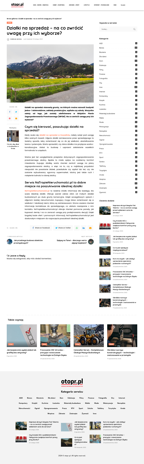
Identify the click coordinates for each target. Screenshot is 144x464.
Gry (100, 83)
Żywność (102, 192)
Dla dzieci (102, 57)
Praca (101, 149)
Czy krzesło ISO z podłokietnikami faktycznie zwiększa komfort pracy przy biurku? (43, 437)
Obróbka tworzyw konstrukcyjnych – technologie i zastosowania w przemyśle (121, 352)
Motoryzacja (104, 127)
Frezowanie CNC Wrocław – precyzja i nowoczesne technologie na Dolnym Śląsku (125, 274)
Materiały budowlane (107, 114)
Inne (9, 22)
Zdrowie (102, 184)
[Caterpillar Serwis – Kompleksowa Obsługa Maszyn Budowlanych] (105, 288)
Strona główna (12, 19)
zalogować (21, 258)
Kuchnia (102, 105)
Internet (102, 92)
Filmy (101, 70)
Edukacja (102, 65)
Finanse (102, 74)
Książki (102, 100)
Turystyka (103, 170)
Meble (101, 118)
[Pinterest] (9, 118)
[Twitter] (16, 112)
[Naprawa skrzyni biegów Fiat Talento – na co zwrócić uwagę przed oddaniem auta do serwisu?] (105, 210)
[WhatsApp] (77, 228)
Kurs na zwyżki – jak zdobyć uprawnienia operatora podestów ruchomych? (124, 261)
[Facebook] (9, 112)
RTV (100, 153)
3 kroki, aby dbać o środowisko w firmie (13, 146)
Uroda (101, 175)
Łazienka (102, 109)
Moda (101, 122)
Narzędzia (103, 131)
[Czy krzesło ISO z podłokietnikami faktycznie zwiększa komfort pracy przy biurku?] (105, 226)
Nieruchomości (104, 135)
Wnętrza (102, 179)
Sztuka (101, 162)
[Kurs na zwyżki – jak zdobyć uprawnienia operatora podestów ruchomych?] (105, 263)
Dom (101, 61)
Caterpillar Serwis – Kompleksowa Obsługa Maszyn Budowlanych (122, 287)
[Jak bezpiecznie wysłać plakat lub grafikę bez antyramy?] (105, 239)
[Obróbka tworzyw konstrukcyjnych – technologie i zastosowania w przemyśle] (105, 303)
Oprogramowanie (106, 144)
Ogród (101, 140)
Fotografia (103, 78)
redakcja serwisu (16, 39)
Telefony (102, 166)
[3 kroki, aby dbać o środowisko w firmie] (13, 136)
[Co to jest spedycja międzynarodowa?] (105, 250)
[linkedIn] (83, 228)
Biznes (101, 48)
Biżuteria (102, 52)
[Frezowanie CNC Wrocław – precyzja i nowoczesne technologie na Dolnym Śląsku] (105, 276)
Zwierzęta (103, 188)
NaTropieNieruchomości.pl (37, 191)
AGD (101, 43)
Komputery (103, 96)
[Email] (16, 118)
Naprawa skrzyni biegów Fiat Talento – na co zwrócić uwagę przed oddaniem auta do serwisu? (43, 424)
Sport (101, 157)
